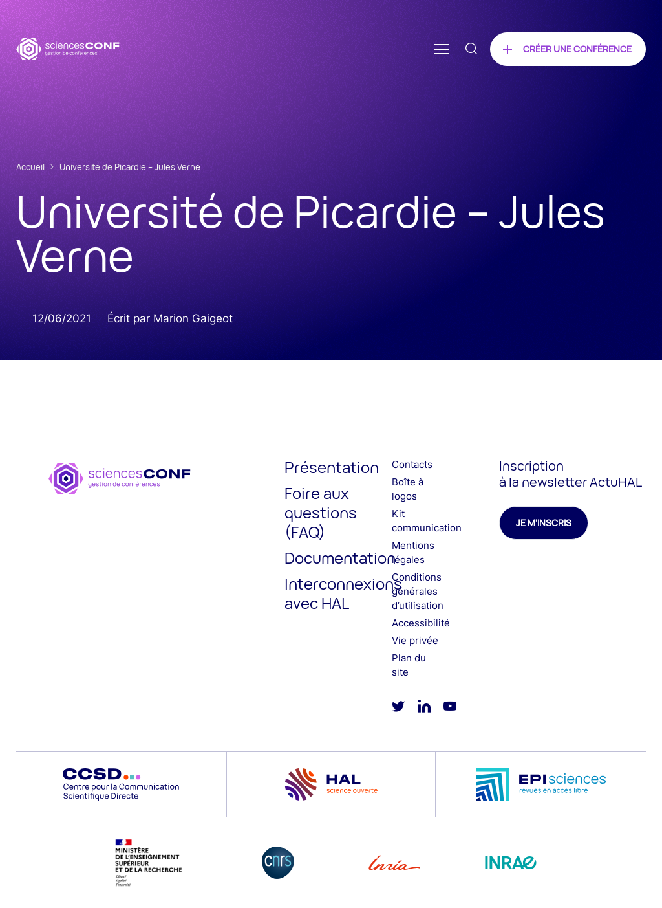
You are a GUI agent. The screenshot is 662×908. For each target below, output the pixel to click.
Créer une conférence (577, 49)
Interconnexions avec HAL (343, 593)
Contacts (412, 464)
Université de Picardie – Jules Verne (129, 167)
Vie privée (415, 640)
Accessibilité (421, 623)
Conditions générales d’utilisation (417, 591)
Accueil (30, 167)
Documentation (340, 557)
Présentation (331, 467)
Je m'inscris (543, 522)
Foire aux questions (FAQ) (320, 512)
